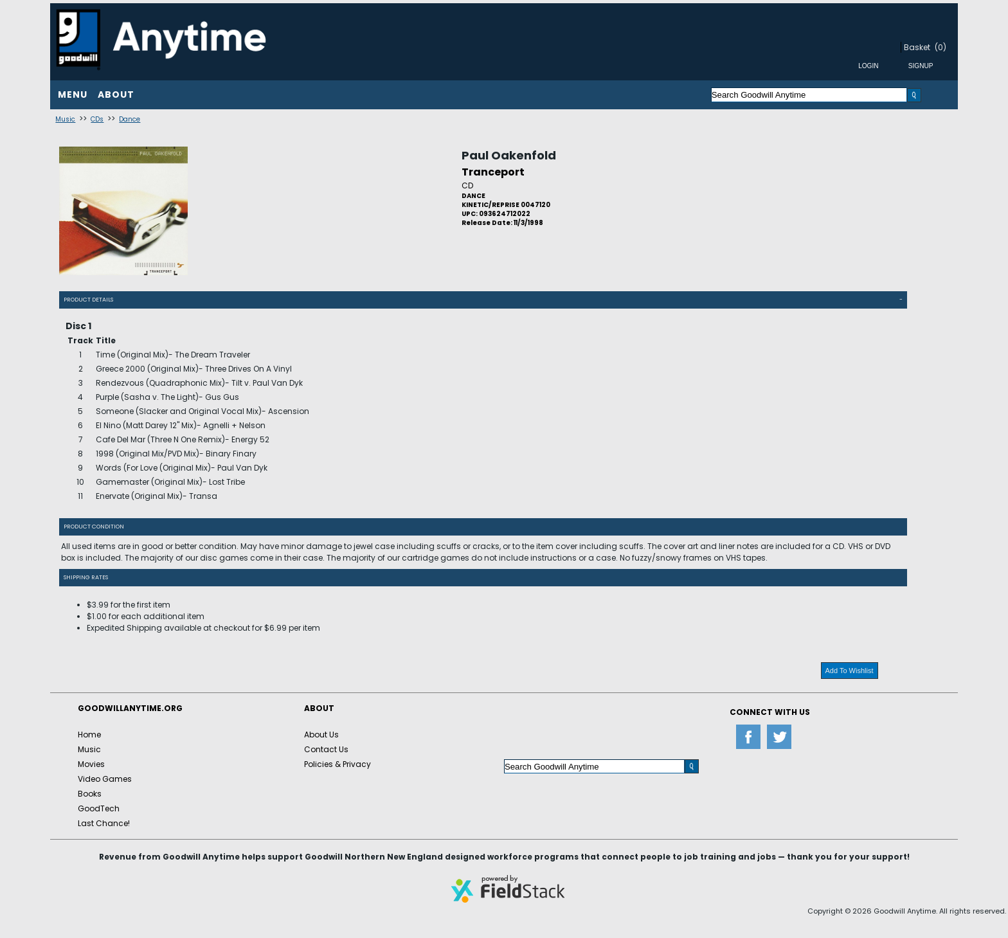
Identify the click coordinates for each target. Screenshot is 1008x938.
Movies (91, 764)
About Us (321, 734)
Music (65, 119)
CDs (97, 119)
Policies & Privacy (337, 764)
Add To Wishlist (849, 670)
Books (90, 793)
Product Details (88, 299)
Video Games (105, 778)
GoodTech (99, 808)
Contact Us (326, 749)
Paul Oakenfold (509, 155)
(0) (940, 47)
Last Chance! (104, 823)
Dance (129, 119)
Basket (917, 47)
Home (89, 734)
